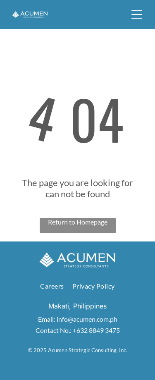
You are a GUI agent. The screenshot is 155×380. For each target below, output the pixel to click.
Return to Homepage (77, 222)
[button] (136, 14)
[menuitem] (52, 286)
